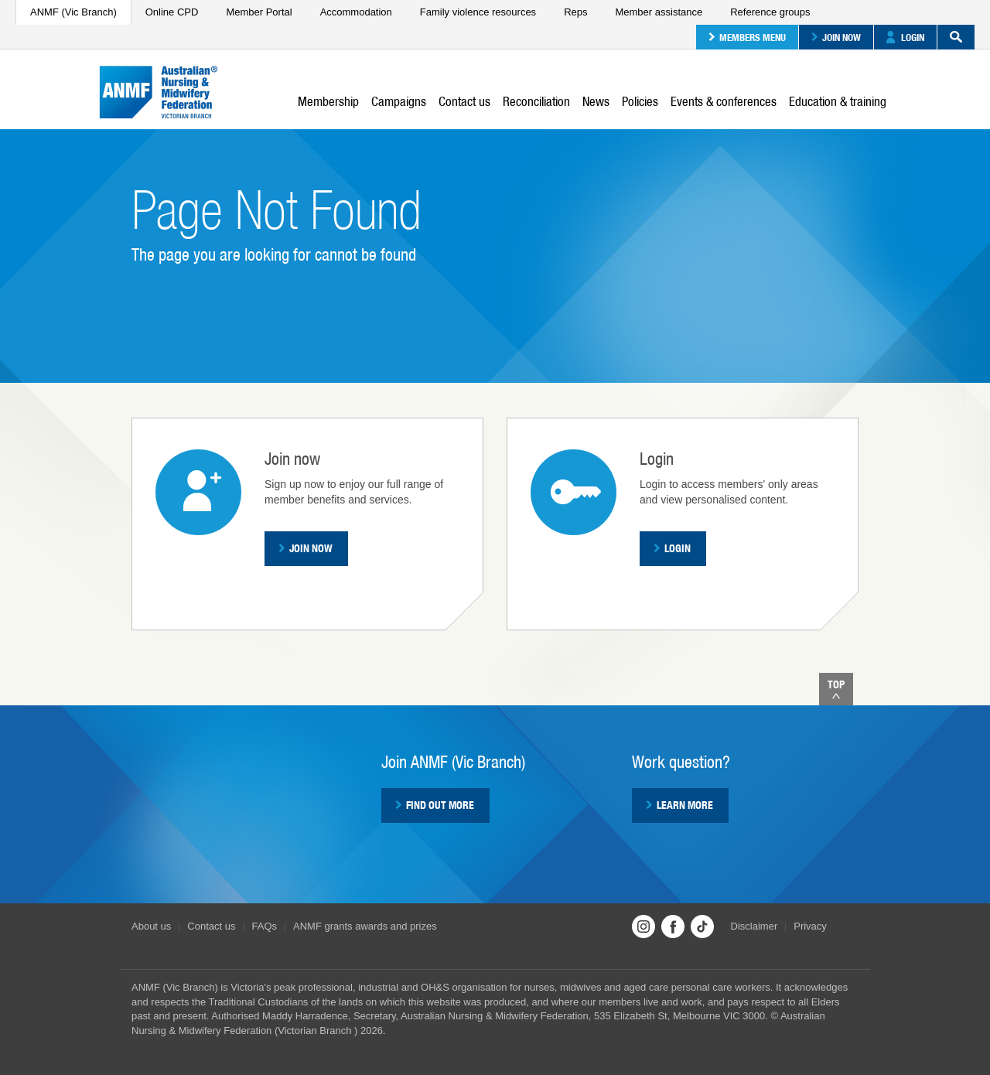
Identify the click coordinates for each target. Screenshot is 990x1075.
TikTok (702, 926)
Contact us (464, 101)
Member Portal (259, 12)
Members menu (747, 37)
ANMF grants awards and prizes (365, 926)
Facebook (672, 926)
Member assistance (658, 12)
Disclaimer (754, 926)
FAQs (265, 926)
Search (949, 37)
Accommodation (356, 12)
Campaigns (398, 101)
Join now (836, 37)
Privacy (810, 926)
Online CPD (172, 12)
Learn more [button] (679, 805)
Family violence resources (478, 12)
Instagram (643, 926)
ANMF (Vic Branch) (73, 12)
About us (151, 926)
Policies (640, 101)
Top (836, 688)
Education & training (837, 101)
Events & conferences (724, 101)
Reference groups (770, 12)
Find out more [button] (434, 805)
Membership (328, 101)
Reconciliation (536, 101)
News (595, 101)
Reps (575, 12)
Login (905, 37)
